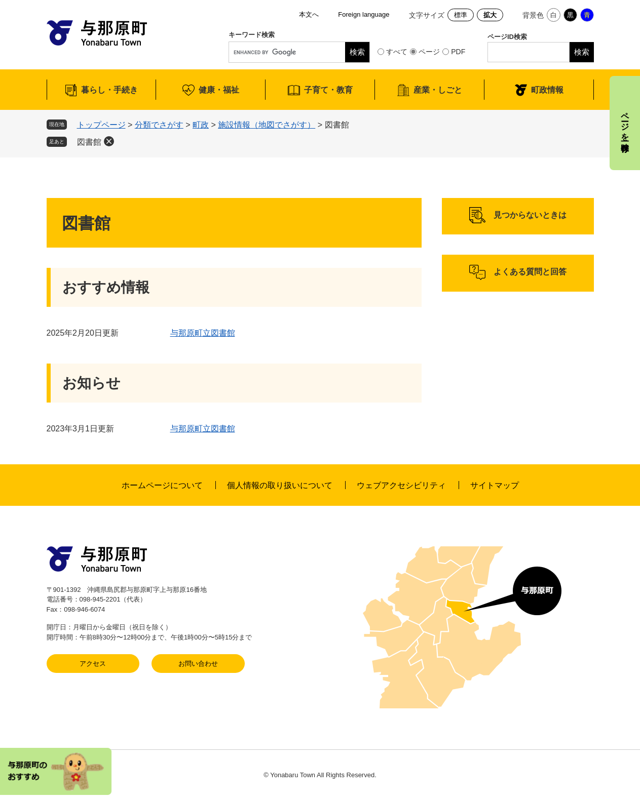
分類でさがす (159, 125)
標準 (460, 15)
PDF (458, 52)
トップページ (101, 125)
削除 (109, 141)
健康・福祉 (219, 90)
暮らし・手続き (109, 90)
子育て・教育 (328, 90)
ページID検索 (507, 37)
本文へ (309, 14)
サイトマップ (494, 485)
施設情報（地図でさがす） (266, 125)
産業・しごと (437, 90)
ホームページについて (162, 485)
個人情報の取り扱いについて (279, 485)
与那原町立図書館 (202, 333)
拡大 (490, 15)
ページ (429, 52)
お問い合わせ (198, 663)
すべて (396, 52)
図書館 (89, 142)
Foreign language (363, 14)
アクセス (93, 663)
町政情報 (547, 90)
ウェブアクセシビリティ (401, 485)
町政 (201, 125)
